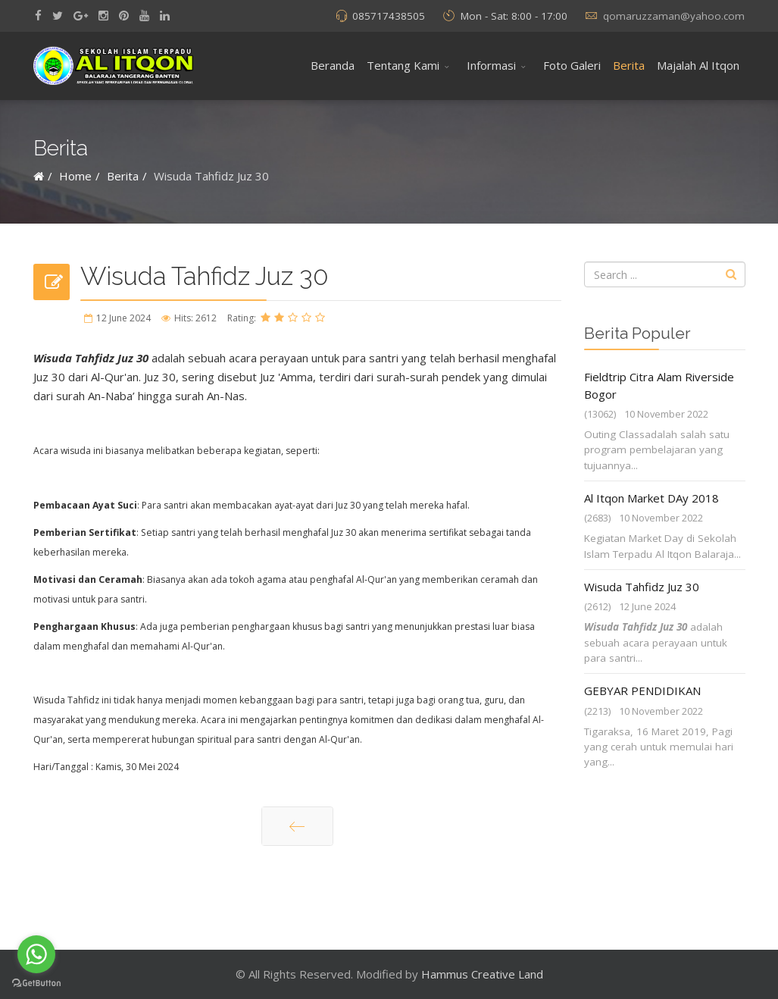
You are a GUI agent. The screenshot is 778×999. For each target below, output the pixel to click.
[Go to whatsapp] (36, 954)
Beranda (333, 65)
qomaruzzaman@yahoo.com (674, 16)
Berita (629, 65)
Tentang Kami (403, 65)
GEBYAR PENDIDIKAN (642, 690)
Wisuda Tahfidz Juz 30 (641, 586)
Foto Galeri (572, 65)
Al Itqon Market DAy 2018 (651, 498)
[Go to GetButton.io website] (36, 983)
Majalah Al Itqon (698, 65)
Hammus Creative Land (482, 974)
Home (75, 175)
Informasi (491, 65)
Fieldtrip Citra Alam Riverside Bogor (659, 385)
